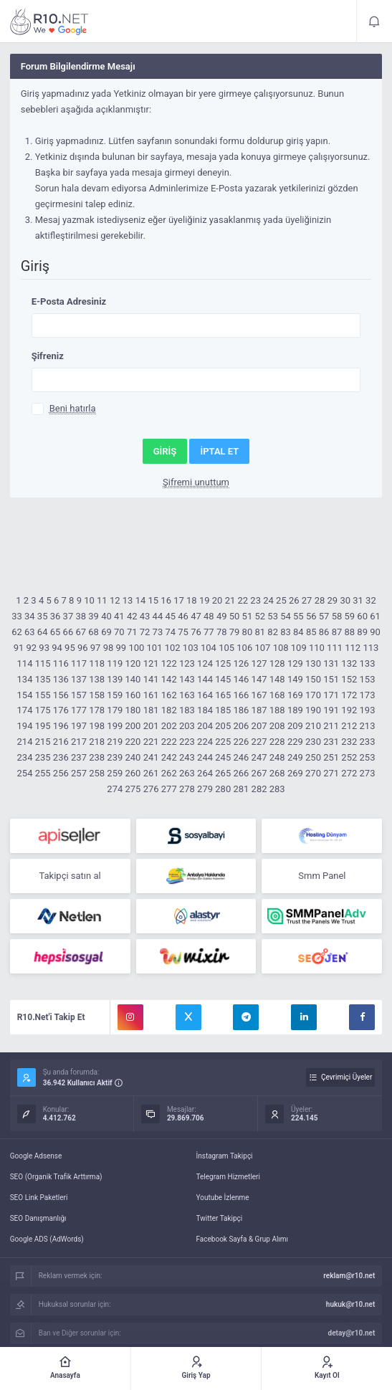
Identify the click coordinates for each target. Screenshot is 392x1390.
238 (97, 757)
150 (313, 679)
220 (132, 741)
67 (80, 632)
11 (102, 600)
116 (61, 663)
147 (259, 679)
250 (313, 757)
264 (205, 773)
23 (255, 600)
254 (25, 773)
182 (169, 710)
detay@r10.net (352, 1333)
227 (259, 741)
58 (337, 616)
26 (294, 600)
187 (259, 710)
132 (349, 663)
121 (151, 663)
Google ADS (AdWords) (47, 1239)
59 (349, 616)
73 (158, 632)
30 (345, 600)
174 (25, 710)
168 (277, 695)
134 (25, 679)
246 (241, 757)
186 (241, 710)
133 (368, 663)
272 (349, 773)
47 (196, 616)
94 (57, 647)
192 (349, 710)
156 (61, 695)
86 (324, 632)
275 (132, 789)
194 (25, 725)
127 (259, 663)
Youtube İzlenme (222, 1197)
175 (43, 710)
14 (140, 600)
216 (61, 741)
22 (243, 600)
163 (187, 695)
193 (368, 710)
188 (277, 710)
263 (187, 773)
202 (169, 725)
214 (25, 741)
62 (16, 632)
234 (25, 757)
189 (295, 710)
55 (298, 616)
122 (169, 663)
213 (368, 725)
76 (196, 632)
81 (259, 632)
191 (331, 710)
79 (234, 632)
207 (259, 725)
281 (241, 789)
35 (42, 616)
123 (187, 663)
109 (299, 647)
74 (170, 632)
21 (230, 600)
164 (205, 695)
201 (151, 725)
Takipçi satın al (69, 875)
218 (97, 741)
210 (313, 725)
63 (29, 632)
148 (277, 679)
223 (187, 741)
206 (241, 725)
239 (115, 757)
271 (331, 773)
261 (151, 773)
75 (183, 632)
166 (241, 695)
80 (247, 632)
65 (55, 632)
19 (204, 600)
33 (16, 616)
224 (205, 741)
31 (358, 600)
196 (61, 725)
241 (151, 757)
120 (132, 663)
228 (277, 741)
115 (43, 663)
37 (68, 616)
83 (285, 632)
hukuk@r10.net (350, 1304)
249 (295, 757)
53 (272, 616)
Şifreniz (48, 356)
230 (313, 741)
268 (277, 773)
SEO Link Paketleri (39, 1197)
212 (349, 725)
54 (285, 616)
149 (295, 679)
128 (277, 663)
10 (89, 600)
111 (335, 647)
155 (43, 695)
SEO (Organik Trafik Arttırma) (56, 1177)
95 (69, 647)
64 (42, 632)
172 (349, 695)
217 (79, 741)
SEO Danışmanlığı (38, 1218)
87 (337, 632)
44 (158, 616)
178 (97, 710)
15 (153, 600)
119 (115, 663)
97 (95, 647)
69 (106, 632)
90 (375, 632)
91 (19, 647)
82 (272, 632)
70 (119, 632)
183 (187, 710)
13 (128, 600)
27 (307, 600)
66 (68, 632)
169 (295, 695)
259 (115, 773)
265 (223, 773)
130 (313, 663)
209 (295, 725)
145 (223, 679)
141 (151, 679)
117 (79, 663)
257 (79, 773)
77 (209, 632)
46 (183, 616)
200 (132, 725)
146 (241, 679)
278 (187, 789)
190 (313, 710)
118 (97, 663)
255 (43, 773)
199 (115, 725)
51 (247, 616)
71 (132, 632)
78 (221, 632)
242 (169, 757)
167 (259, 695)
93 (44, 647)
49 (221, 616)
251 (331, 757)
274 (115, 789)
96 (82, 647)
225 (223, 741)
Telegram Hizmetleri (228, 1177)
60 (362, 616)
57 (324, 616)
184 (205, 710)
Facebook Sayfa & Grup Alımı (242, 1239)
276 (151, 789)
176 (61, 710)
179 (115, 710)
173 (368, 695)
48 (209, 616)
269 (295, 773)
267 (259, 773)
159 (115, 695)
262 (169, 773)
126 (241, 663)
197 (79, 725)
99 (121, 647)
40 (106, 616)
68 (93, 632)
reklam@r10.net (349, 1276)
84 (298, 632)
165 (223, 695)
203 (187, 725)
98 (108, 647)
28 (320, 600)
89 (362, 632)
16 (166, 600)
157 (79, 695)
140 (132, 679)
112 (352, 647)
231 (331, 741)
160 (132, 695)
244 (205, 757)
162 (169, 695)
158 (97, 695)
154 (25, 695)
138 (97, 679)
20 (217, 600)
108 (281, 647)
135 (43, 679)
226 (241, 741)
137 (79, 679)
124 (205, 663)
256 (61, 773)
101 (155, 647)
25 (281, 600)
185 (223, 710)
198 (97, 725)
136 (61, 679)
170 (313, 695)
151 (331, 679)
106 (244, 647)
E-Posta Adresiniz (69, 301)
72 (145, 632)
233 (368, 741)
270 (313, 773)
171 (331, 695)
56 (311, 616)
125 (223, 663)
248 (277, 757)
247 (259, 757)
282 (259, 789)
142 (169, 679)
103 (191, 647)
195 (43, 725)
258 (97, 773)
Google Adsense (36, 1156)
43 (145, 616)
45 (170, 616)
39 (93, 616)
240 (132, 757)
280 (223, 789)
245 (223, 757)
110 (317, 647)
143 (187, 679)
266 (241, 773)
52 (259, 616)
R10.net (49, 21)
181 (151, 710)
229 (295, 741)
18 (191, 600)
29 (333, 600)
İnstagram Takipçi (224, 1156)
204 (205, 725)
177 (79, 710)
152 (349, 679)
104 (208, 647)
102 (173, 647)
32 (370, 600)
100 (136, 647)
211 (331, 725)
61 (375, 616)
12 (115, 600)
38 (80, 616)
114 (25, 663)
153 (368, 679)
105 (226, 647)
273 (368, 773)
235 (43, 757)
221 (151, 741)
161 (151, 695)
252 (349, 757)
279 (205, 789)
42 (132, 616)
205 (223, 725)
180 (132, 710)
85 (311, 632)
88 (349, 632)
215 (43, 741)
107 (262, 647)
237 (79, 757)
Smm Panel (321, 875)
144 (205, 679)
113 (370, 647)
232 (349, 741)
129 (295, 663)
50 (234, 616)
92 (32, 647)
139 (115, 679)
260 (132, 773)
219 (115, 741)
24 (268, 600)
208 (277, 725)
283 (277, 789)
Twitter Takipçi (219, 1218)
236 (61, 757)
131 (331, 663)
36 (55, 616)
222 (169, 741)
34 (29, 616)
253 (368, 757)
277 (169, 789)
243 (187, 757)
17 (178, 600)
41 (119, 616)
